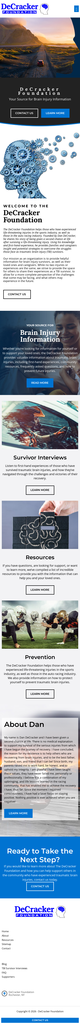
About (5, 935)
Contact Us (40, 1020)
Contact (6, 948)
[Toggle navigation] (76, 8)
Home (5, 931)
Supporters (8, 976)
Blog (4, 964)
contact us (24, 113)
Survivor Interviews (40, 457)
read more (39, 382)
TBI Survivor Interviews (14, 968)
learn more (55, 113)
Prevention (40, 657)
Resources (40, 557)
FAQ (4, 972)
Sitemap (6, 944)
